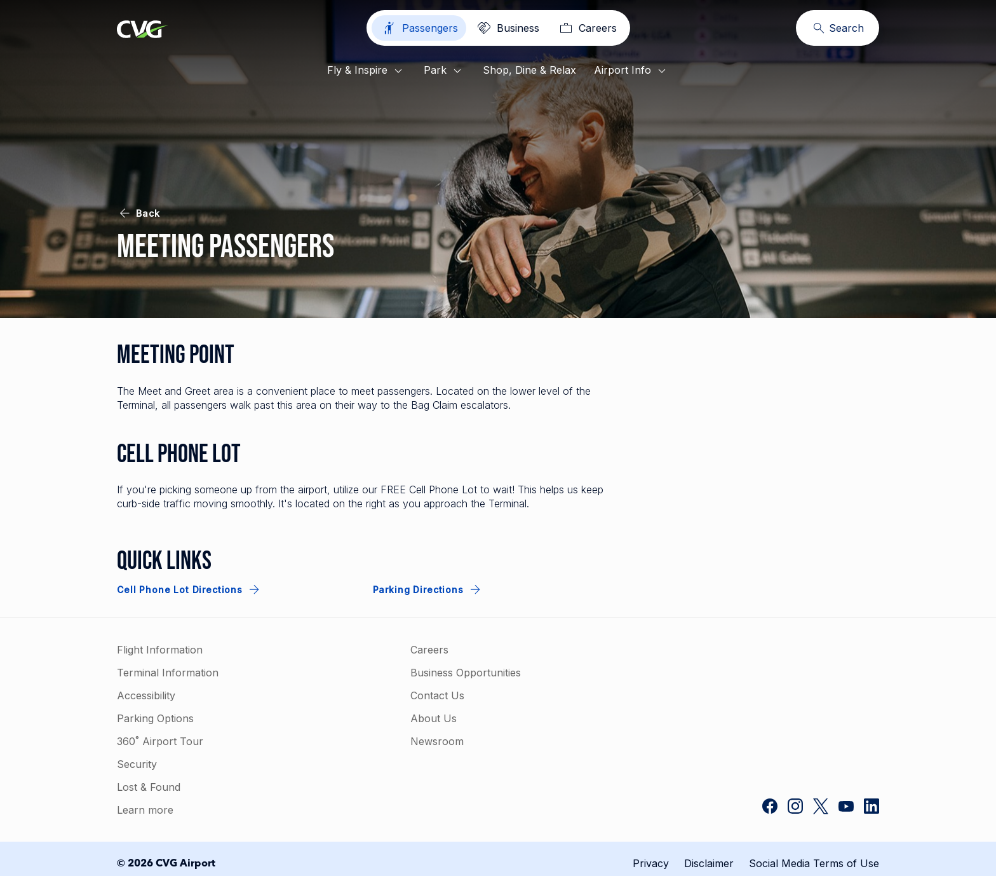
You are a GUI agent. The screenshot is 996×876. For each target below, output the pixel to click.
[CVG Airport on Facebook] (769, 807)
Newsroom (437, 741)
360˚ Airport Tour (160, 741)
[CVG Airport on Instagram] (795, 807)
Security (137, 764)
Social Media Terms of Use (814, 863)
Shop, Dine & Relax (529, 70)
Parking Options (155, 718)
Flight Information (160, 649)
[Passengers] (419, 28)
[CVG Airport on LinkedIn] (871, 807)
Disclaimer (709, 863)
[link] (784, 691)
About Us (433, 718)
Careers (429, 649)
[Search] (837, 28)
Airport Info (632, 71)
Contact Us (437, 695)
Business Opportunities (465, 672)
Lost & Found (148, 787)
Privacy (651, 863)
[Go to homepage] (142, 30)
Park (444, 71)
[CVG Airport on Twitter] (820, 807)
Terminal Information (168, 672)
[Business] (507, 28)
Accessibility (146, 695)
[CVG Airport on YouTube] (846, 807)
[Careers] (586, 28)
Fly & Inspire (366, 71)
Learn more (145, 810)
